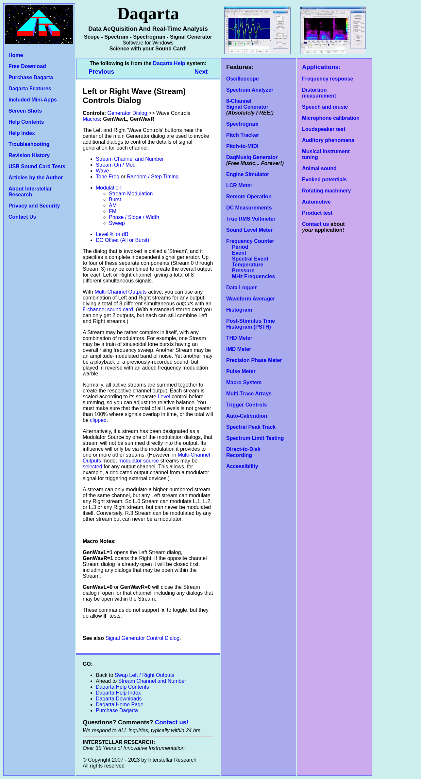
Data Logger (241, 287)
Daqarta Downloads (119, 698)
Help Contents (26, 122)
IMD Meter (238, 349)
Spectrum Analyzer (249, 90)
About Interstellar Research (30, 191)
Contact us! (172, 722)
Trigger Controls (246, 405)
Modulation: (109, 187)
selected (92, 466)
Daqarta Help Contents (122, 687)
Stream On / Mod (116, 165)
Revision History (29, 155)
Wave (102, 170)
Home (15, 55)
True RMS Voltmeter (251, 219)
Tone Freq (107, 176)
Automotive (316, 202)
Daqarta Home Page (119, 704)
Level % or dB (112, 234)
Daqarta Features (29, 88)
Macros (91, 119)
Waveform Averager (250, 298)
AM (113, 205)
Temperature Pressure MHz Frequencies (250, 270)
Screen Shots (25, 111)
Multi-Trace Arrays (249, 393)
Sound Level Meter (249, 230)
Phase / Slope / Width (134, 217)
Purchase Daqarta (30, 77)
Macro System (244, 382)
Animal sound (319, 168)
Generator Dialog (127, 113)
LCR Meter (239, 185)
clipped (98, 420)
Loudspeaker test (323, 129)
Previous (102, 71)
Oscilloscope (242, 79)
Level (164, 396)
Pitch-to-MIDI (242, 146)
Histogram (239, 310)
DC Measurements (249, 207)
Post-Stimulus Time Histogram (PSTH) (250, 324)
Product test (317, 213)
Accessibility (242, 466)
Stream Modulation (131, 193)
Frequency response (327, 79)
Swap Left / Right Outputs (144, 675)
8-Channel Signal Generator (247, 104)
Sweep (117, 223)
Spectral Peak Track (251, 427)
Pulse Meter (241, 371)
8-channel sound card (108, 309)
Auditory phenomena (328, 140)
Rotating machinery (326, 190)
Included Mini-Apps (32, 99)
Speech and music (325, 107)
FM (112, 211)
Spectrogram (242, 124)
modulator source (138, 460)
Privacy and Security (34, 205)
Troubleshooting (28, 144)
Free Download (27, 66)
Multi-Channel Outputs (120, 292)
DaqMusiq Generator (252, 157)
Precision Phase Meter (254, 360)
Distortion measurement (319, 93)
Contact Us (22, 217)
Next (201, 71)
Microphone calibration (331, 118)
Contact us (315, 224)
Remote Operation (249, 196)
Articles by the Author (35, 177)
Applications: (321, 66)
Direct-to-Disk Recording (243, 452)
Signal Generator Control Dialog (142, 638)
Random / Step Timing (152, 176)
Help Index (21, 133)
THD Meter (239, 338)
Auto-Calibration (246, 416)
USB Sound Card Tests (36, 166)
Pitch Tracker (242, 135)
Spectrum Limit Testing (255, 438)
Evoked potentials (324, 179)
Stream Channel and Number (130, 159)
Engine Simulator (247, 174)
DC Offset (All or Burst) (122, 240)
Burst (115, 199)
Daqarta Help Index (118, 693)
